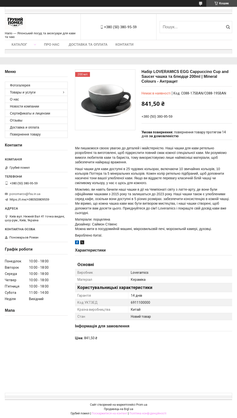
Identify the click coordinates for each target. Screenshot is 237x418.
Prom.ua (141, 404)
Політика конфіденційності (147, 413)
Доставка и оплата (24, 127)
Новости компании (24, 106)
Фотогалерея (20, 85)
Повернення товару (25, 134)
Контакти (124, 44)
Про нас (51, 44)
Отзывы (16, 120)
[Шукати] (228, 27)
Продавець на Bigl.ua (118, 409)
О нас (14, 99)
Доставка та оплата (88, 44)
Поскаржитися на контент (109, 413)
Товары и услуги (23, 92)
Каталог (19, 44)
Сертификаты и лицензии (30, 113)
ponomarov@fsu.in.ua (24, 194)
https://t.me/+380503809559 (29, 199)
